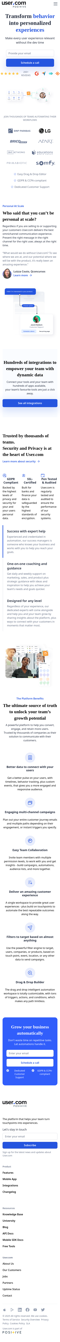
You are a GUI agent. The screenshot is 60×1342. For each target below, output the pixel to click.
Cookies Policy (17, 1323)
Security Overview (30, 1319)
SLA (28, 1323)
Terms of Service (11, 1319)
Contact (7, 1295)
